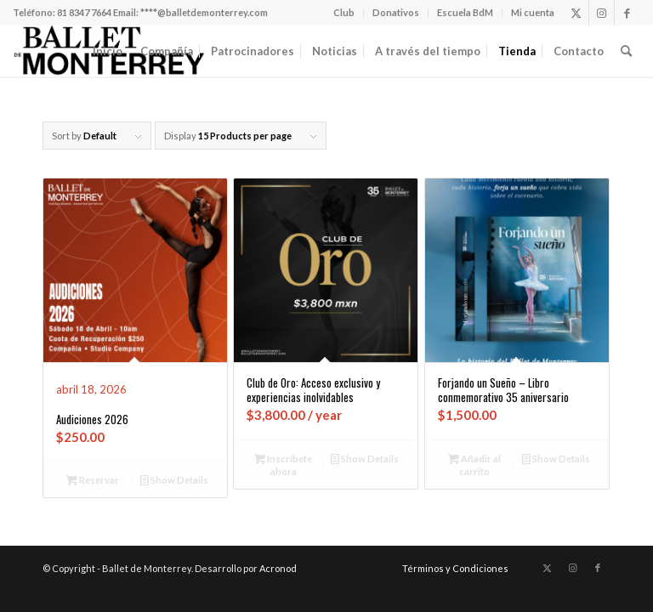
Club (344, 12)
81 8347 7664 (84, 12)
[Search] (626, 51)
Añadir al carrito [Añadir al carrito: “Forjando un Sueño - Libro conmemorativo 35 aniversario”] (474, 464)
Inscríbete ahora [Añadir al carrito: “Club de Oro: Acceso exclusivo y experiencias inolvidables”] (283, 464)
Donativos (395, 12)
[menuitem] (344, 12)
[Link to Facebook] (627, 13)
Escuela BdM (465, 12)
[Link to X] (576, 13)
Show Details (174, 480)
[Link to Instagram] (601, 13)
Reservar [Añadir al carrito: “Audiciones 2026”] (92, 480)
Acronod (278, 568)
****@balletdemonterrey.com (204, 12)
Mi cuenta (532, 12)
